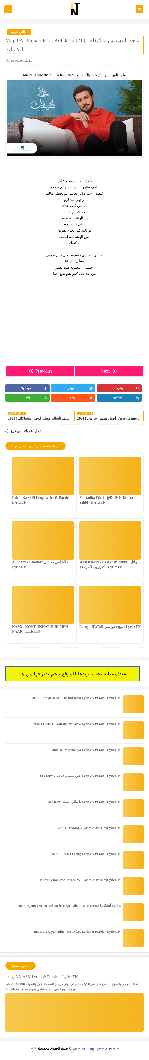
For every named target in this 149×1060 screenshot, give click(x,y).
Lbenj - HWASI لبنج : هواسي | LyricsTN (110, 627)
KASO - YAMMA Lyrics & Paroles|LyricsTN (88, 828)
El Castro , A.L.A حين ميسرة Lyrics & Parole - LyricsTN (80, 776)
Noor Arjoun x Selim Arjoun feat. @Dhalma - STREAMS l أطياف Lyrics (69, 906)
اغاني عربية (19, 32)
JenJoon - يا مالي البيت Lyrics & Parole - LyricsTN (84, 802)
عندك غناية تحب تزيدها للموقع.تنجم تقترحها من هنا (72, 673)
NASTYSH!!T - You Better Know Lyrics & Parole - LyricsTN (77, 724)
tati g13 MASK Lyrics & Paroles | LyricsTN (41, 977)
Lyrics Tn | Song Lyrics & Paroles (95, 1048)
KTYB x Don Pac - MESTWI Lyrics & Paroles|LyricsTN (80, 880)
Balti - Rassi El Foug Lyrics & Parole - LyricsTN (86, 854)
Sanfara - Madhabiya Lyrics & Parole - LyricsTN (86, 750)
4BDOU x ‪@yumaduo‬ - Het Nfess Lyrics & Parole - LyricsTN (77, 932)
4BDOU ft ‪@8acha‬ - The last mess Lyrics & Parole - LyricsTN (77, 698)
